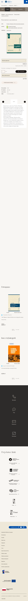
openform (3, 598)
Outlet (2, 9)
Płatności (14, 422)
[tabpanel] (14, 309)
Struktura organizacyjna (5, 566)
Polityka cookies (4, 553)
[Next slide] (25, 102)
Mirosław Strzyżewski (12, 26)
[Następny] (17, 329)
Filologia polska (16, 14)
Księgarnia (11, 5)
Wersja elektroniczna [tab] (14, 75)
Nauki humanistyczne (9, 14)
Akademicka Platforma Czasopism (7, 532)
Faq (14, 410)
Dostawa (14, 434)
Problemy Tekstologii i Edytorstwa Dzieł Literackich (15, 23)
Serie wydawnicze (13, 9)
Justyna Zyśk (20, 27)
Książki (15, 5)
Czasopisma (20, 9)
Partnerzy (3, 545)
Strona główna (4, 5)
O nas (2, 548)
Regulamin (3, 561)
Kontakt (14, 398)
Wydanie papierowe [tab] (14, 60)
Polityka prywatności (4, 556)
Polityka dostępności (4, 558)
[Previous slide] (3, 102)
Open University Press (5, 550)
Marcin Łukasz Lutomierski (12, 27)
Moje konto (3, 540)
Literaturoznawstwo (4, 15)
